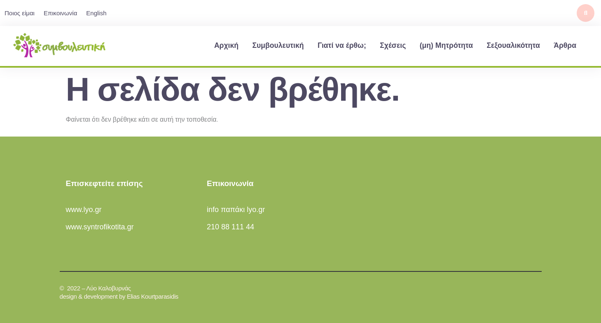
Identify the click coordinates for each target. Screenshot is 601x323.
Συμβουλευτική (278, 45)
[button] (585, 13)
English (96, 13)
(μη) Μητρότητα (446, 45)
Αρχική (226, 45)
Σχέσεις (393, 45)
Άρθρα (565, 45)
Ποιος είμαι (20, 13)
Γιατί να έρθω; (342, 45)
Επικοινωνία (60, 13)
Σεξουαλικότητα (513, 45)
